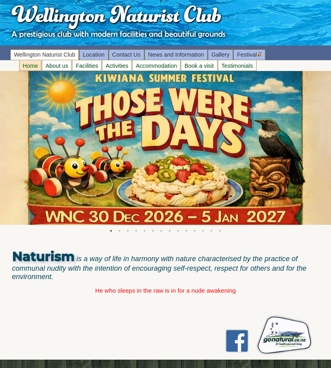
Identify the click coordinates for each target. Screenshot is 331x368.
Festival (249, 54)
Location (93, 54)
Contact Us (126, 54)
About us (56, 66)
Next (4, 148)
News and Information (176, 54)
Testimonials (237, 66)
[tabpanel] (165, 148)
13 (212, 232)
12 (203, 232)
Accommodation (156, 66)
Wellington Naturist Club (44, 54)
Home (30, 66)
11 (195, 232)
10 (187, 232)
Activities (117, 66)
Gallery (221, 54)
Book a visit (199, 66)
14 (220, 232)
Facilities (87, 66)
